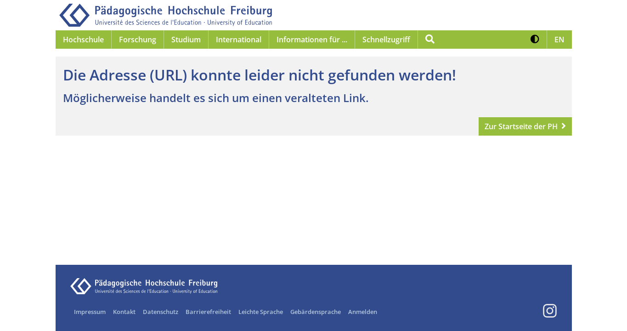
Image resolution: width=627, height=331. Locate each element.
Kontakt (124, 312)
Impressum (90, 312)
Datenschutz (160, 312)
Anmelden (362, 312)
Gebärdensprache (315, 312)
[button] (535, 39)
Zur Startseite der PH (521, 126)
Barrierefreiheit (208, 312)
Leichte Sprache (260, 312)
